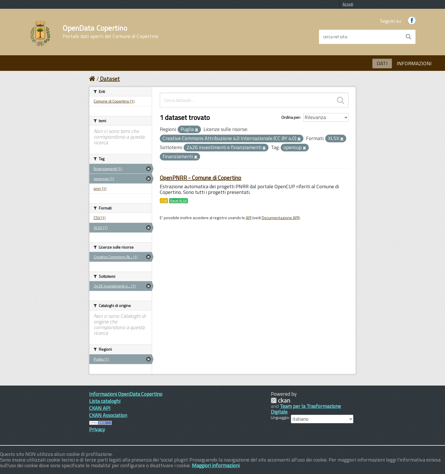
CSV (164, 200)
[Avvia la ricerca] (408, 37)
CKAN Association (108, 415)
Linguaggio (280, 417)
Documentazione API (280, 218)
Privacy (97, 429)
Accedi (348, 4)
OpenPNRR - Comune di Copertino (200, 177)
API (248, 218)
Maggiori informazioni (216, 465)
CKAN (280, 400)
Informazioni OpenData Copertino (125, 394)
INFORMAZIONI (414, 63)
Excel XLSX (178, 200)
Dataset (110, 78)
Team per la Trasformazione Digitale (306, 409)
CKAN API (99, 408)
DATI (382, 63)
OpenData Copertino (110, 31)
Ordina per (290, 117)
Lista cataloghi (104, 401)
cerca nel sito (335, 37)
